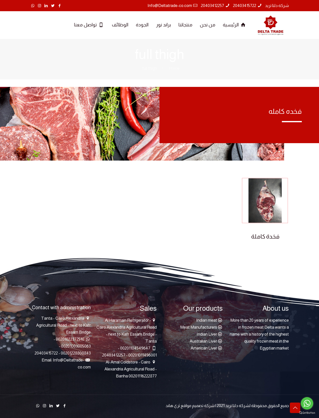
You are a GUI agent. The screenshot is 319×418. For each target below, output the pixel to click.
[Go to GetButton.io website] (307, 413)
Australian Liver (203, 341)
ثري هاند (172, 405)
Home (174, 68)
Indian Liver (207, 334)
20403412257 (212, 5)
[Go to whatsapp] (307, 403)
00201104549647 (135, 348)
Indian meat (206, 320)
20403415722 (244, 5)
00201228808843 (75, 353)
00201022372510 (70, 339)
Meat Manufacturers (198, 327)
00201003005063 (75, 346)
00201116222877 (143, 376)
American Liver (204, 348)
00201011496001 (142, 355)
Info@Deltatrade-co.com (170, 5)
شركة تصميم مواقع (198, 405)
